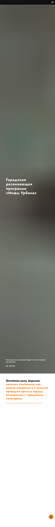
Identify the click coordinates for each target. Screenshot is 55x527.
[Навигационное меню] (53, 2)
